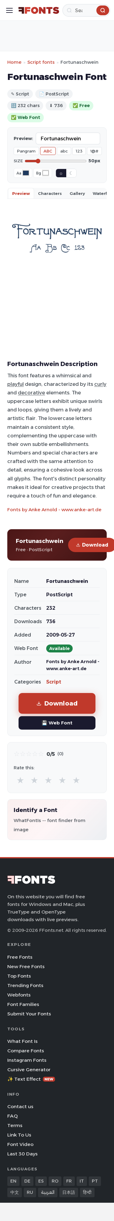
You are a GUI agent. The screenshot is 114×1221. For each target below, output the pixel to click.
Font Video (20, 1144)
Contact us (20, 1106)
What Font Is (22, 1041)
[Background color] (45, 173)
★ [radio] (20, 780)
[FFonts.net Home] (38, 10)
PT (95, 1181)
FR (69, 1181)
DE (27, 1181)
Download (57, 703)
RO (55, 1181)
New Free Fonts (26, 966)
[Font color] (25, 173)
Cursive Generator (28, 1069)
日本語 (68, 1192)
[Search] (86, 10)
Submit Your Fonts (29, 1014)
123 (79, 151)
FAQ (12, 1116)
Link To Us (19, 1135)
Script (53, 682)
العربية (47, 1192)
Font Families (23, 1004)
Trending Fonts (25, 985)
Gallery (77, 193)
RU (30, 1192)
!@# (94, 151)
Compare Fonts (25, 1051)
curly (100, 384)
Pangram (26, 151)
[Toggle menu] (9, 10)
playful (15, 384)
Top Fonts (19, 976)
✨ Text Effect (31, 1079)
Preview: (23, 138)
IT (82, 1181)
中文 (14, 1192)
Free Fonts (20, 957)
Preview (21, 193)
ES (41, 1181)
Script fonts (41, 62)
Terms (14, 1125)
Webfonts (19, 995)
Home (14, 62)
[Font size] (56, 161)
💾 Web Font (57, 723)
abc (64, 151)
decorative (31, 393)
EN (13, 1181)
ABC (47, 151)
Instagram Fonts (27, 1060)
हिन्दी (87, 1192)
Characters (50, 193)
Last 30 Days (22, 1154)
